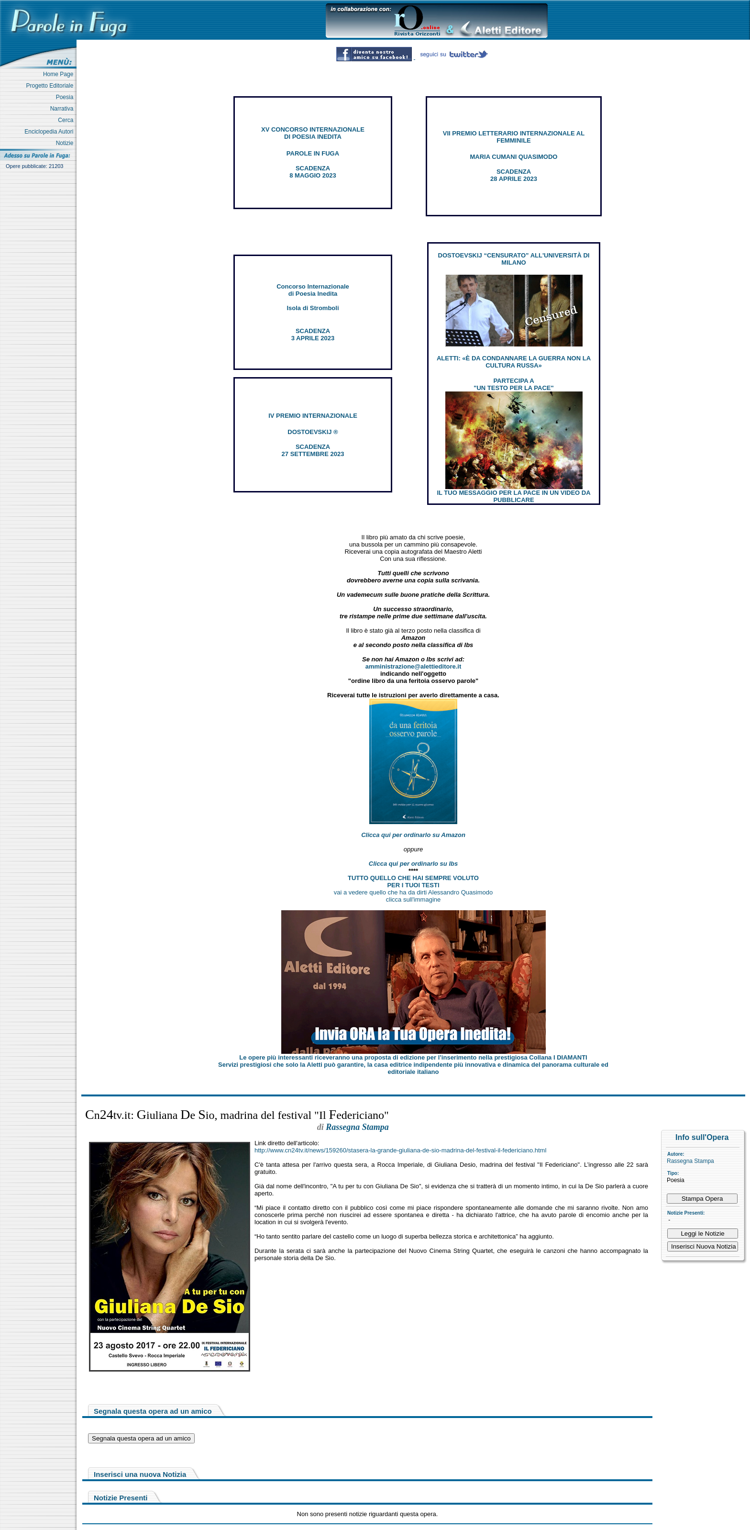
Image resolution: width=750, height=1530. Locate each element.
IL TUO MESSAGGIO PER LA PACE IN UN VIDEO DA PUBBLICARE (513, 496)
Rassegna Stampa (690, 1161)
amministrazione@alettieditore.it (413, 666)
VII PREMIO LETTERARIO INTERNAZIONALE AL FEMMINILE (514, 137)
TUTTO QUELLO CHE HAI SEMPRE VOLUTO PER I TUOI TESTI (413, 881)
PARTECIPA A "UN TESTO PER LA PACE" (513, 384)
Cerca (67, 120)
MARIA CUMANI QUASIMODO (514, 156)
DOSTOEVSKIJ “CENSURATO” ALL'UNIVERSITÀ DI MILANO (514, 259)
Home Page (60, 74)
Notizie (66, 143)
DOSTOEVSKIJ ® (312, 432)
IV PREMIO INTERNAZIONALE (312, 415)
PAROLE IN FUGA (313, 153)
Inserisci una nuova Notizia (140, 1474)
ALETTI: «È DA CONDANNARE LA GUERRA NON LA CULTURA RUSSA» (514, 362)
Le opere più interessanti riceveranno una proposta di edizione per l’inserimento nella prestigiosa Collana (413, 1057)
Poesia (66, 97)
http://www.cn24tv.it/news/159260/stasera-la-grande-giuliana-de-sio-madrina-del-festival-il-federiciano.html (400, 1150)
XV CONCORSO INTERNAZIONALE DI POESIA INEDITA (312, 133)
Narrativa (63, 108)
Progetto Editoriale (51, 85)
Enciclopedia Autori (50, 131)
